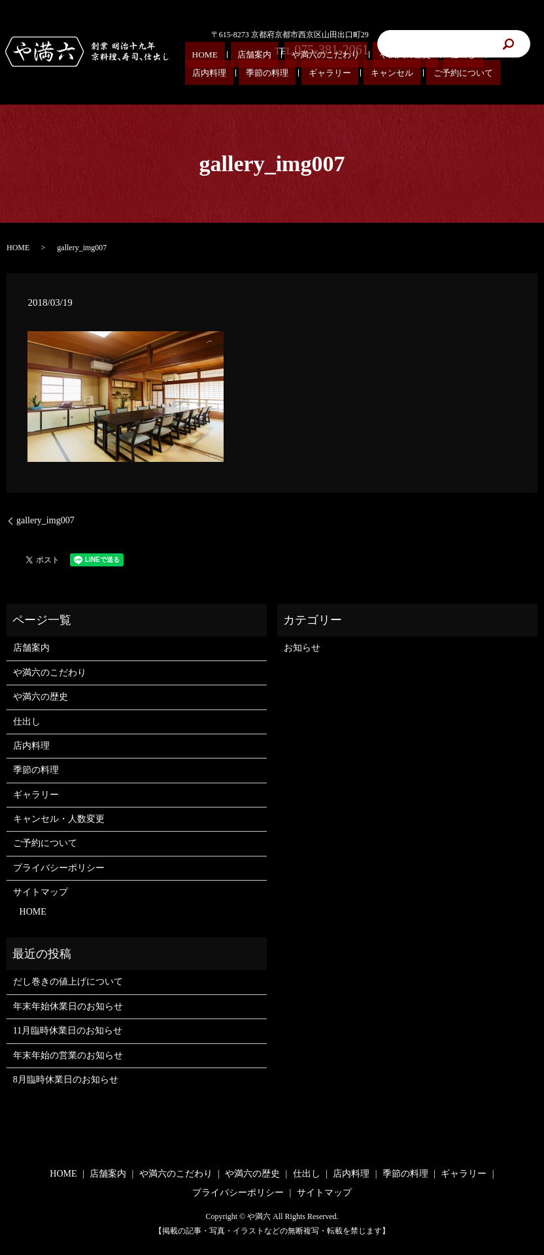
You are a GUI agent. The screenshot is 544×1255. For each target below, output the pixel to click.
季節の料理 (36, 770)
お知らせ (302, 648)
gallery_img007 (45, 520)
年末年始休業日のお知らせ (68, 1006)
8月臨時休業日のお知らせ (65, 1079)
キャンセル (203, 74)
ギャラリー (36, 795)
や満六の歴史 (330, 59)
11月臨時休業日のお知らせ (67, 1030)
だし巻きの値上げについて (68, 981)
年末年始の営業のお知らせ (68, 1055)
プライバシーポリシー (59, 868)
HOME (195, 59)
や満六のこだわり (275, 59)
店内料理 (31, 746)
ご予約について (251, 74)
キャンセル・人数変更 (59, 819)
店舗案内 (226, 59)
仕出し (369, 59)
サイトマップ (40, 892)
